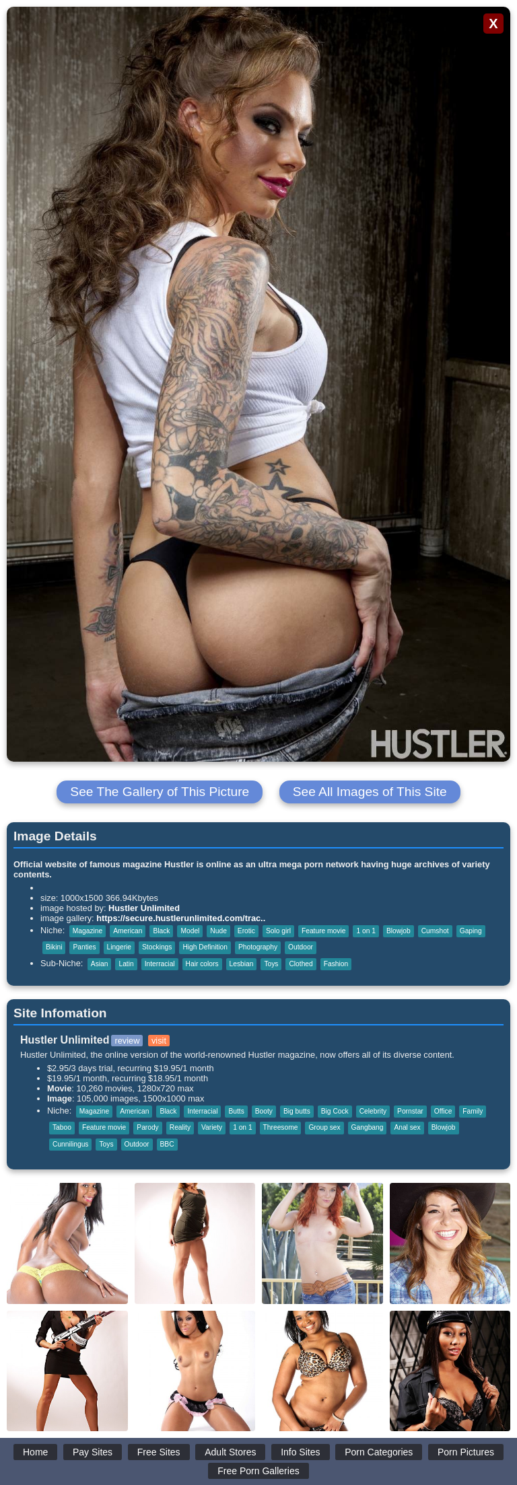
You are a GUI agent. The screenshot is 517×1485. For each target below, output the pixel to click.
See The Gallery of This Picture (159, 792)
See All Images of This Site (370, 792)
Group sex (324, 1127)
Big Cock (335, 1111)
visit (158, 1041)
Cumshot (435, 931)
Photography (257, 947)
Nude (218, 931)
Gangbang (367, 1127)
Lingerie (119, 947)
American (127, 931)
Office (443, 1111)
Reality (180, 1127)
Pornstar (410, 1111)
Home (35, 1452)
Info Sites (300, 1452)
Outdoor (300, 947)
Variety (211, 1127)
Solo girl (278, 931)
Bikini (54, 947)
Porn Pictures (466, 1452)
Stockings (157, 947)
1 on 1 (365, 931)
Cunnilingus (70, 1144)
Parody (147, 1127)
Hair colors (202, 964)
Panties (84, 947)
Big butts (296, 1111)
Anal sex (407, 1127)
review (126, 1041)
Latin (125, 964)
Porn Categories (379, 1452)
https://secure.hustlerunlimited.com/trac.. (180, 918)
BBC (167, 1144)
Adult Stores (230, 1452)
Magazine (87, 931)
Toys (271, 964)
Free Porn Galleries (258, 1470)
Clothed (300, 964)
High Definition (205, 947)
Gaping (471, 931)
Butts (236, 1111)
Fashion (336, 964)
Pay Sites (92, 1452)
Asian (99, 964)
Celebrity (372, 1111)
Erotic (246, 931)
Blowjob (398, 931)
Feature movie (323, 931)
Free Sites (158, 1452)
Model (189, 931)
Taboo (62, 1127)
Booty (264, 1111)
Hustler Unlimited (144, 908)
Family (472, 1111)
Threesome (280, 1127)
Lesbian (242, 964)
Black (161, 931)
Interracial (160, 964)
